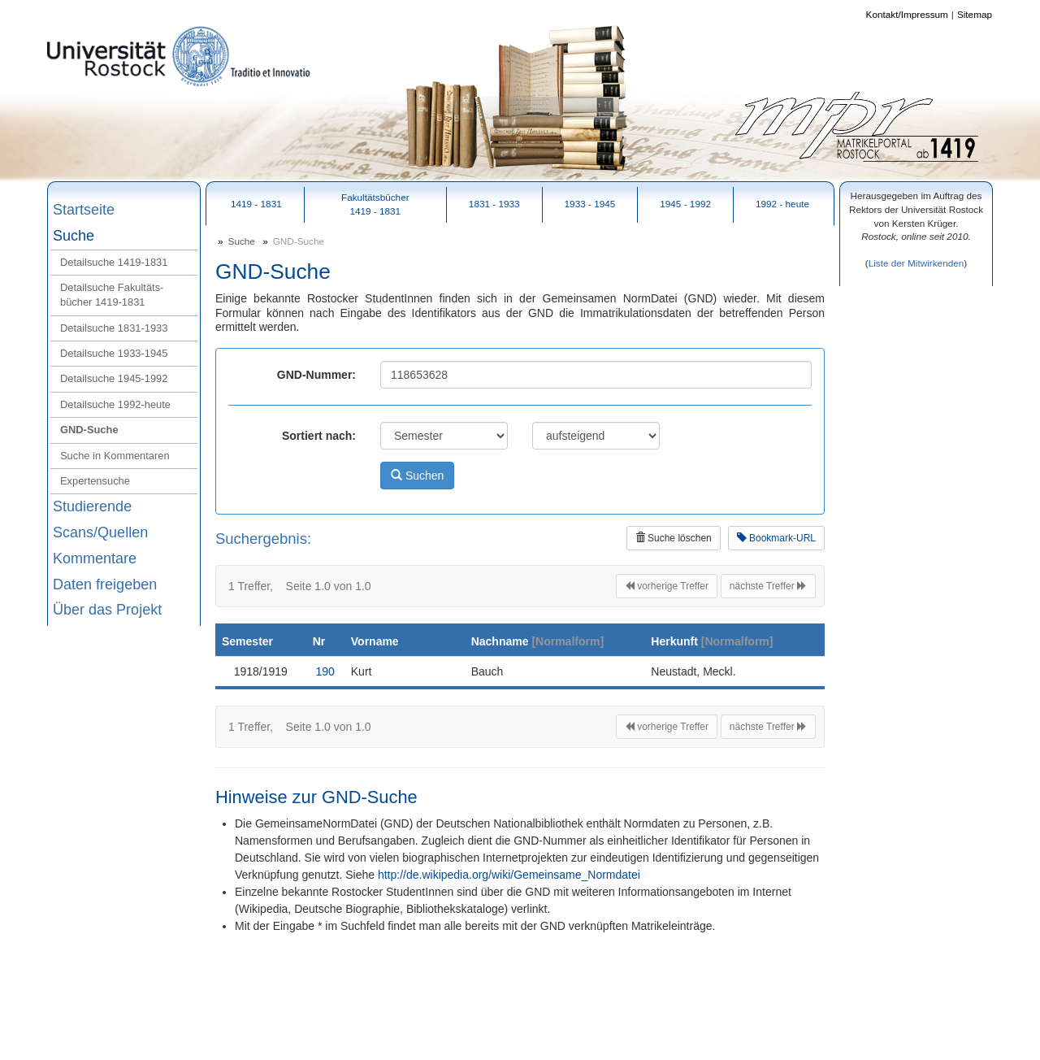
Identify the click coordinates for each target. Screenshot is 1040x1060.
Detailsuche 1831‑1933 (113, 328)
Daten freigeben (105, 584)
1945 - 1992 (685, 203)
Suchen (417, 475)
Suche (73, 236)
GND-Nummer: (316, 374)
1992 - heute (782, 203)
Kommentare (94, 558)
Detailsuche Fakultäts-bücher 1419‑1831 (111, 294)
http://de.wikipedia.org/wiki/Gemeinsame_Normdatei (509, 874)
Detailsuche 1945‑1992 (113, 378)
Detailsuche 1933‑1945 (113, 353)
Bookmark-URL (776, 538)
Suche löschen (673, 538)
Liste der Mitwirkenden (916, 263)
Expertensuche (95, 481)
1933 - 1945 (590, 203)
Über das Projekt (107, 610)
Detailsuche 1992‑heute (115, 404)
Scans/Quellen (100, 532)
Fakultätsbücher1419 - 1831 (375, 204)
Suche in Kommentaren (115, 456)
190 (325, 671)
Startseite (84, 210)
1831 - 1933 (494, 203)
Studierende (92, 506)
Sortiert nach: (319, 435)
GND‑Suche (89, 430)
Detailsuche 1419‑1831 (113, 262)
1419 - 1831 (256, 203)
